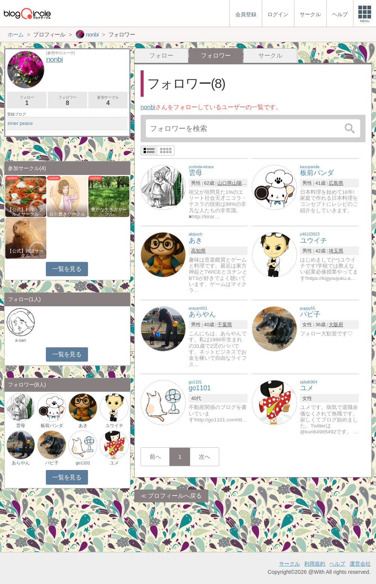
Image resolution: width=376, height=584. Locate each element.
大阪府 (336, 324)
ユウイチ (114, 425)
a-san (20, 340)
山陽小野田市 (246, 183)
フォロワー (67, 100)
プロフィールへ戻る (175, 496)
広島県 (336, 183)
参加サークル (108, 100)
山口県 (224, 183)
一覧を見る (66, 269)
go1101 (83, 463)
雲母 (20, 425)
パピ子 (52, 463)
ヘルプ (337, 564)
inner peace (20, 123)
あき (83, 425)
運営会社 (360, 564)
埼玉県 (336, 251)
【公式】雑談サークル (26, 253)
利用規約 (314, 564)
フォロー (161, 55)
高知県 (198, 251)
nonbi (148, 107)
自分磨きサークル (67, 214)
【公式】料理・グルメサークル (26, 211)
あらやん (21, 463)
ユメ (114, 463)
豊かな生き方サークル (109, 211)
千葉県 (224, 324)
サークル (270, 55)
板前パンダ (52, 425)
